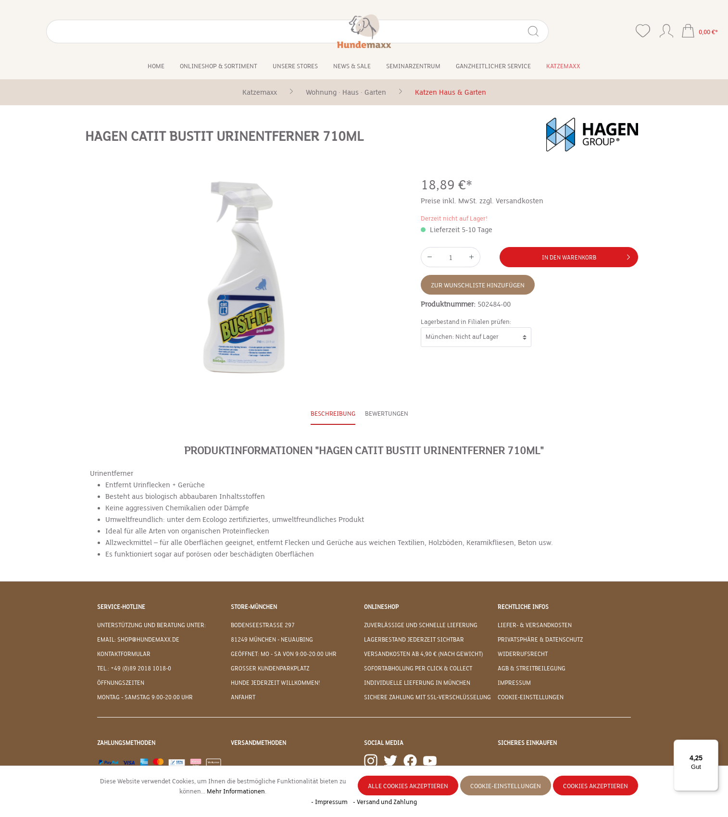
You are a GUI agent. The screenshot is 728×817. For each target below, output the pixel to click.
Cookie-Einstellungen (531, 697)
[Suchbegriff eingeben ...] (86, 31)
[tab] (333, 414)
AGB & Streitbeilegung (531, 668)
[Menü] (712, 745)
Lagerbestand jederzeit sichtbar (414, 639)
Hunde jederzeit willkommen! (275, 683)
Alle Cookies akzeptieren (408, 786)
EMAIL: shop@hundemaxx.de (138, 639)
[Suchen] (146, 31)
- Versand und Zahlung (385, 802)
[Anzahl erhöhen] (471, 257)
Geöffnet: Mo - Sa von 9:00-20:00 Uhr (284, 654)
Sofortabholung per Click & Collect (418, 668)
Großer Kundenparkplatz (270, 668)
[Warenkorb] (699, 32)
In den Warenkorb (588, 255)
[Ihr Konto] (666, 28)
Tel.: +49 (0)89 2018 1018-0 (134, 668)
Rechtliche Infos (523, 607)
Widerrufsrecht (523, 654)
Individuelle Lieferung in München (417, 683)
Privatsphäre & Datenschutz (540, 639)
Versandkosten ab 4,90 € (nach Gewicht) (423, 654)
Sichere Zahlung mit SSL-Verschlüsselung (427, 697)
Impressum (514, 683)
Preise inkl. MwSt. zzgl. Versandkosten (482, 201)
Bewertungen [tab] (386, 414)
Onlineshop (381, 607)
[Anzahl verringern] (429, 257)
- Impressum (330, 802)
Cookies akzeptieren (595, 786)
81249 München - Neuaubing (272, 639)
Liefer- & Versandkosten (535, 625)
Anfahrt (243, 697)
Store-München (254, 607)
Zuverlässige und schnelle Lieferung (420, 625)
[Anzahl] (451, 257)
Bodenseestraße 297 (263, 625)
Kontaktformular (124, 654)
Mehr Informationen (236, 791)
